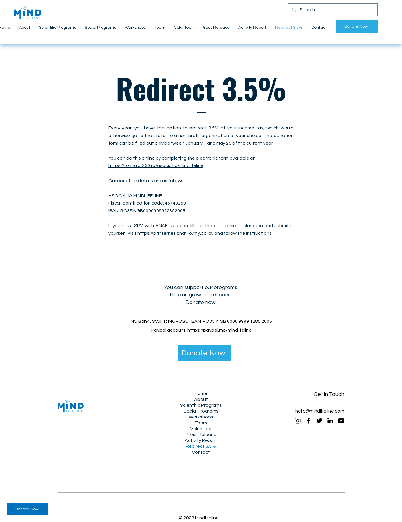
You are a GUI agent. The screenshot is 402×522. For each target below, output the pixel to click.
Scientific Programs (201, 405)
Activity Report (201, 440)
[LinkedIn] (330, 421)
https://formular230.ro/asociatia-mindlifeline (155, 165)
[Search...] (332, 10)
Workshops (201, 417)
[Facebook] (308, 421)
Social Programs (201, 411)
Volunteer (201, 428)
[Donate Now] (357, 26)
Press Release (201, 434)
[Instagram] (298, 421)
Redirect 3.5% (201, 446)
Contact (201, 452)
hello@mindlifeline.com (319, 411)
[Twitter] (319, 421)
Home (201, 393)
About (201, 399)
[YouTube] (341, 421)
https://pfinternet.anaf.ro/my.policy (175, 233)
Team (201, 422)
